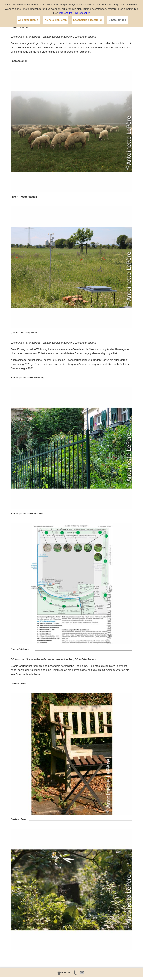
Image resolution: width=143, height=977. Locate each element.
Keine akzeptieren (56, 20)
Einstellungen (117, 20)
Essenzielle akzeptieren (88, 20)
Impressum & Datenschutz (74, 13)
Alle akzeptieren (28, 20)
